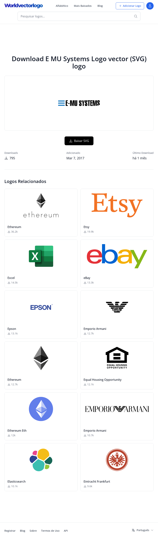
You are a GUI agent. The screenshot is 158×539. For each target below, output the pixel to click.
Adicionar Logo (130, 6)
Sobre (33, 530)
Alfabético (62, 6)
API (66, 530)
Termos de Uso (50, 530)
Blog (100, 6)
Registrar (10, 530)
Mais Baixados (83, 6)
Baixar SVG (79, 141)
